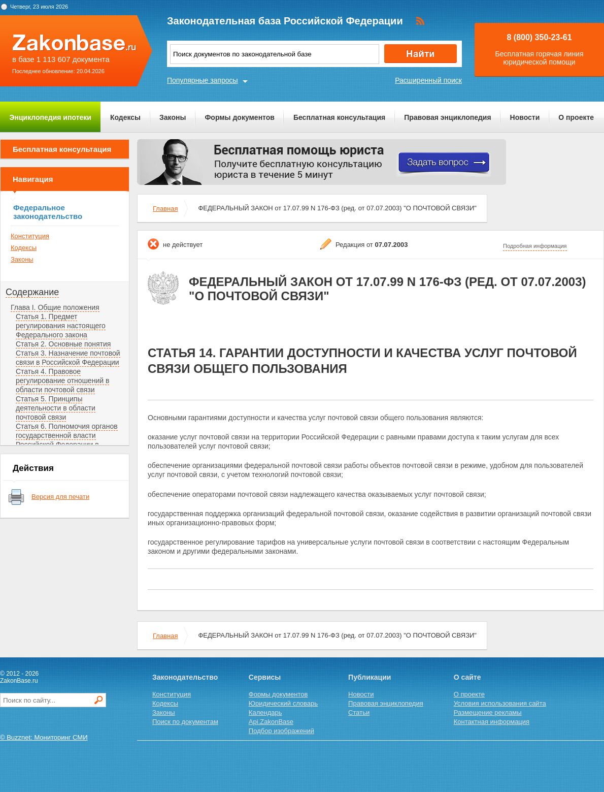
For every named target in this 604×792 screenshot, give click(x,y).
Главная (165, 208)
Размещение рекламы (488, 712)
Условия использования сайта (500, 703)
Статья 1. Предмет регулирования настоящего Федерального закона (61, 325)
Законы (172, 117)
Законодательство (185, 677)
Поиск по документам (185, 721)
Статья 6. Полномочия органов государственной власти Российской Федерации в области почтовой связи (67, 440)
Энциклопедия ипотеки (50, 117)
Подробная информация (535, 246)
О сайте (467, 677)
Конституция (30, 236)
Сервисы (265, 677)
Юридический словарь (283, 703)
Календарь (265, 712)
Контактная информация (491, 721)
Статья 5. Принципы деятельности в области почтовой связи (55, 408)
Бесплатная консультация (339, 117)
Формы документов (240, 117)
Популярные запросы (202, 80)
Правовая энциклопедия (447, 117)
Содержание (32, 292)
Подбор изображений (281, 731)
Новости (525, 117)
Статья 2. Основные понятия (63, 344)
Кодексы (125, 117)
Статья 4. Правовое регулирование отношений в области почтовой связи (62, 380)
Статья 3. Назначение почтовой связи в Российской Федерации (68, 357)
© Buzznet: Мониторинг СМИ (44, 737)
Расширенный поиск (428, 80)
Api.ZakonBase (271, 721)
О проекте (576, 117)
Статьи (359, 712)
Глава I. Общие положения (55, 307)
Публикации (369, 677)
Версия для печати (60, 496)
